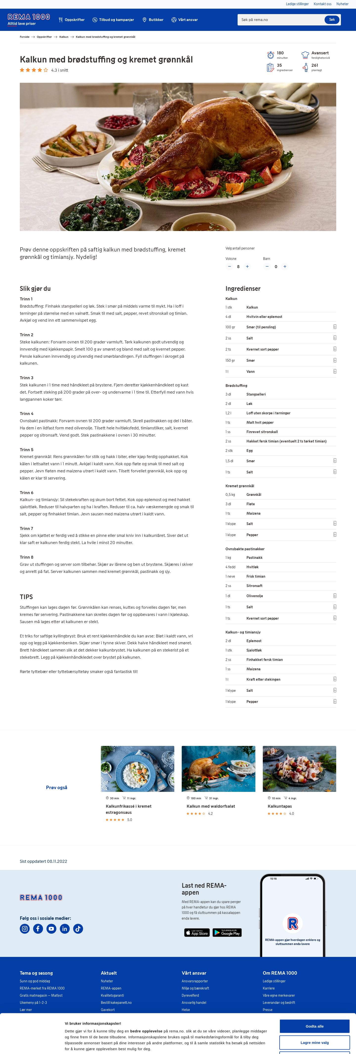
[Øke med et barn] (285, 267)
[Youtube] (51, 929)
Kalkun (63, 37)
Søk (332, 20)
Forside (24, 37)
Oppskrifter (44, 37)
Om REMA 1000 (280, 973)
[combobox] (289, 20)
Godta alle (315, 989)
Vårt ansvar (194, 973)
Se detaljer (265, 1044)
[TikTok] (78, 929)
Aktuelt (109, 973)
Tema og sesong (36, 973)
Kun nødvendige (314, 1021)
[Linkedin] (65, 929)
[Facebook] (38, 929)
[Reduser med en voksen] (229, 267)
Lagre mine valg (315, 1005)
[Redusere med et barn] (267, 267)
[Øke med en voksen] (247, 267)
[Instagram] (25, 929)
